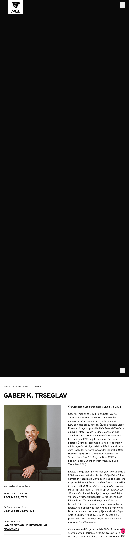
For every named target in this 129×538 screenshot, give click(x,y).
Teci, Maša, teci (15, 497)
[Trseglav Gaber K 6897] (32, 443)
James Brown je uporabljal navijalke (26, 527)
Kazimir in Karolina (19, 511)
